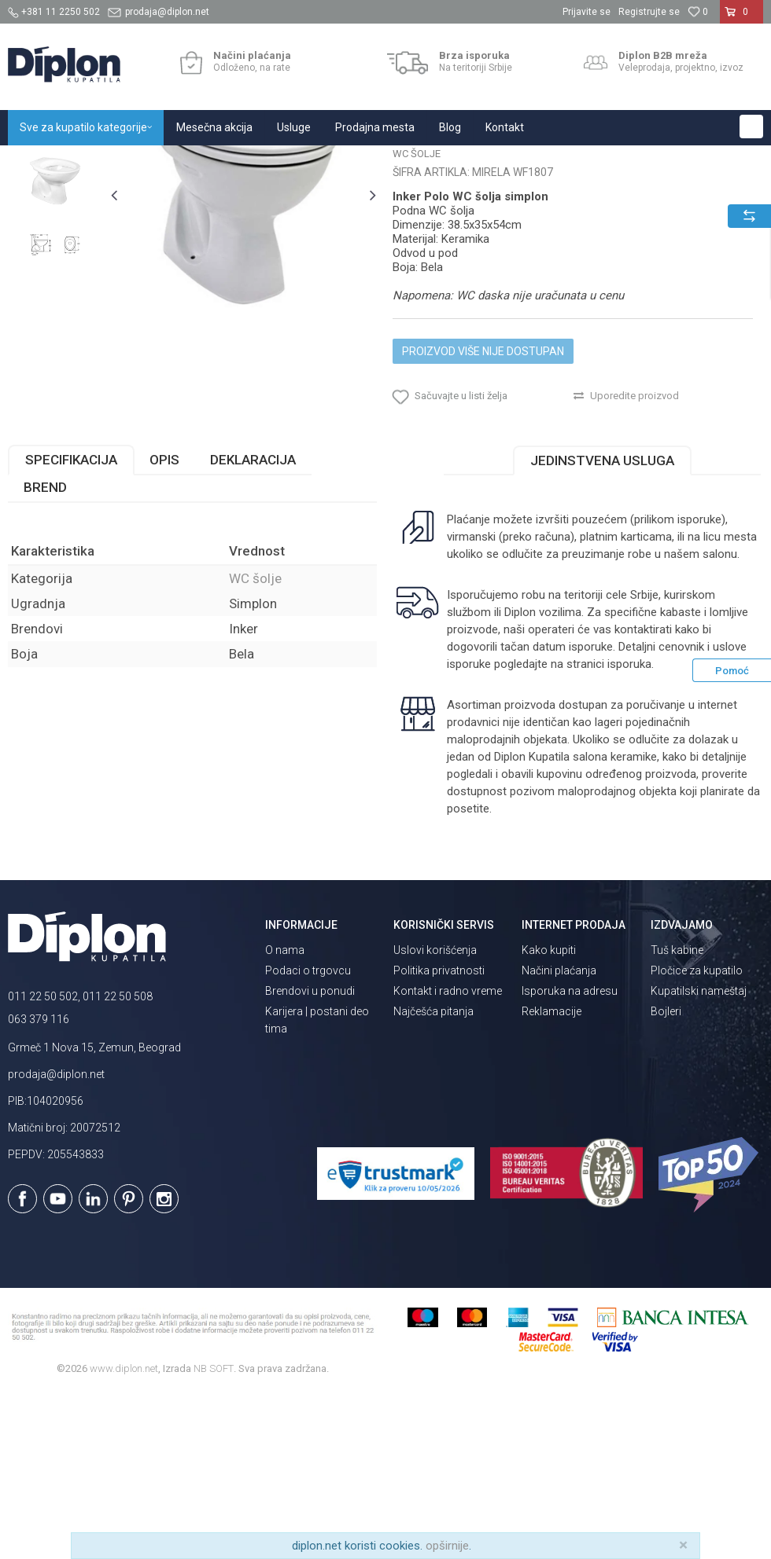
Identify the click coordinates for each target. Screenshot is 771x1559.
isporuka (629, 831)
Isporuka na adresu (570, 1156)
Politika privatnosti (439, 1136)
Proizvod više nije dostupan (482, 507)
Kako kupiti (549, 1116)
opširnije (447, 1546)
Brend (45, 654)
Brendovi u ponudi (310, 1156)
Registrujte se (649, 11)
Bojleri (666, 1177)
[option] (55, 273)
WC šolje (243, 162)
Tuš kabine (677, 1116)
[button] (751, 126)
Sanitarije (191, 162)
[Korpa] (741, 18)
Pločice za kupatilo (697, 1136)
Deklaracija (253, 626)
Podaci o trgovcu (308, 1136)
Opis (164, 626)
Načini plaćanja (559, 1136)
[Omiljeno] (698, 11)
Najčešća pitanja (433, 1177)
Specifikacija (71, 626)
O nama (284, 1116)
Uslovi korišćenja (435, 1116)
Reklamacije (551, 1177)
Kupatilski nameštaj (699, 1156)
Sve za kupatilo (123, 162)
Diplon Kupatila (42, 162)
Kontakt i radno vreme (447, 1156)
